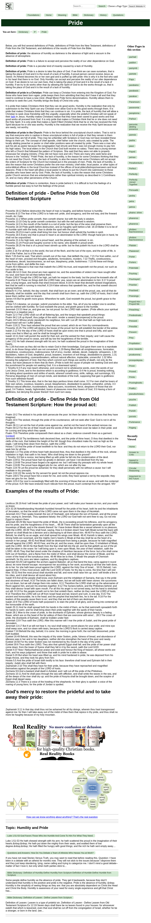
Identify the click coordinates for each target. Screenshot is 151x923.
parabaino (134, 85)
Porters (132, 262)
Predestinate (135, 315)
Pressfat (133, 326)
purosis (132, 416)
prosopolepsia (135, 360)
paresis (132, 135)
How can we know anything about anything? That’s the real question (62, 817)
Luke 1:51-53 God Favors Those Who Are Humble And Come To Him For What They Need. (50, 836)
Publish (132, 405)
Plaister (132, 245)
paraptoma (134, 113)
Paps (131, 79)
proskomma (134, 354)
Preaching (134, 309)
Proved (132, 371)
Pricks (132, 377)
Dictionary (88, 15)
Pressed (133, 321)
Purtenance (134, 422)
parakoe (133, 96)
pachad (132, 57)
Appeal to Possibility (134, 461)
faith (13, 116)
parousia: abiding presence (133, 126)
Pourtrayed (134, 279)
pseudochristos (136, 394)
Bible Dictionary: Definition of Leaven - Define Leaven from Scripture (39, 897)
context (10, 436)
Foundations (33, 15)
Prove (132, 366)
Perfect (132, 168)
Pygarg (132, 428)
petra (131, 201)
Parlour (132, 119)
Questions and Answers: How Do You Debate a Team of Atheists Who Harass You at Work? (50, 853)
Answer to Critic (134, 453)
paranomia (134, 107)
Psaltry (132, 388)
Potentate (133, 268)
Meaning (62, 15)
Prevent (133, 332)
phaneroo (133, 218)
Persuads (133, 190)
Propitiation (134, 343)
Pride (44, 32)
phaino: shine (135, 212)
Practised (133, 290)
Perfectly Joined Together (133, 182)
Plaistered (134, 251)
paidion (132, 62)
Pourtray (133, 273)
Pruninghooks (135, 383)
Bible (75, 15)
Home (48, 15)
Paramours (134, 102)
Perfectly (133, 174)
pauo (131, 146)
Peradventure (135, 163)
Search (101, 6)
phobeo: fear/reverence (136, 230)
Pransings (134, 296)
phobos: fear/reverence (136, 238)
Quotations (118, 15)
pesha (132, 196)
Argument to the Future (135, 477)
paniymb (133, 68)
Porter (132, 256)
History (103, 15)
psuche (132, 399)
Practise (133, 285)
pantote (132, 74)
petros (132, 207)
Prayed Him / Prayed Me (135, 302)
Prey (131, 338)
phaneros (133, 224)
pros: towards (135, 349)
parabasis (133, 91)
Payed (132, 151)
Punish (132, 411)
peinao (132, 157)
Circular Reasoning (134, 469)
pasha (132, 140)
